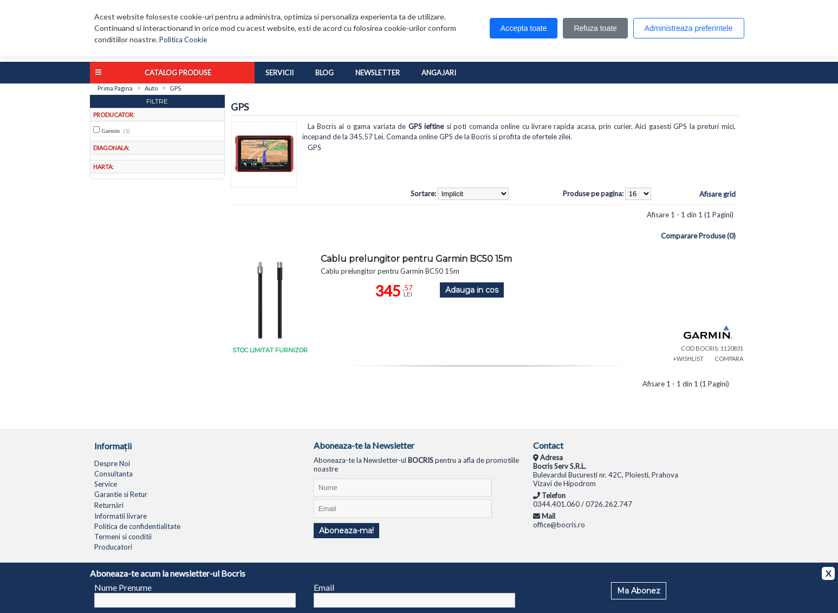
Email (324, 587)
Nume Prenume (123, 587)
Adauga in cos (471, 290)
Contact (548, 445)
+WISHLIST (688, 358)
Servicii (279, 72)
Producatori (113, 547)
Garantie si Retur (120, 494)
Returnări (109, 505)
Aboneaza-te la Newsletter (364, 445)
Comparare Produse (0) (698, 235)
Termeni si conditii (123, 536)
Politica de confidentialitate (137, 526)
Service (105, 484)
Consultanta (113, 473)
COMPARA (728, 358)
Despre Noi (112, 463)
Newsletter (377, 72)
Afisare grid (717, 194)
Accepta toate (524, 28)
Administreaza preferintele (689, 28)
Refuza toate (595, 28)
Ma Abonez (638, 591)
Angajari (438, 72)
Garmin (111, 130)
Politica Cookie (183, 39)
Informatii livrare (120, 516)
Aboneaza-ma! (346, 530)
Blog (324, 72)
